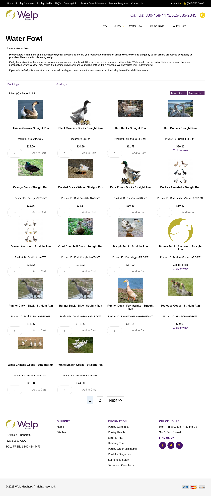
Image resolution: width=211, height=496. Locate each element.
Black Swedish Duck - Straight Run (81, 128)
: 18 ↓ (176, 93)
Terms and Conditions (121, 465)
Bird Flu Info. (115, 437)
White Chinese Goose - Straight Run (31, 364)
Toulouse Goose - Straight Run (180, 305)
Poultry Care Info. (25, 3)
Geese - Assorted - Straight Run (31, 246)
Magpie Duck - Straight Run (130, 246)
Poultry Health (44, 3)
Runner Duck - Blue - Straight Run (80, 305)
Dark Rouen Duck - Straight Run (130, 187)
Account (175, 3)
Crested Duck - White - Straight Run (80, 187)
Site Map (62, 432)
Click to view (180, 150)
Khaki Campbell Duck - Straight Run (80, 246)
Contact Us (137, 3)
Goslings (62, 84)
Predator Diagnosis (118, 3)
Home (10, 3)
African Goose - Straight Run (30, 128)
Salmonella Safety (119, 459)
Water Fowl (22, 48)
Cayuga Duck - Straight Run (30, 187)
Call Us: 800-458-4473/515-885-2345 (163, 15)
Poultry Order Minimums (93, 3)
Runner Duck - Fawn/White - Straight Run (130, 307)
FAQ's (58, 3)
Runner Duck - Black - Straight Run (30, 305)
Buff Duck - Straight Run (130, 128)
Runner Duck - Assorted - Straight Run (180, 248)
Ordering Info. (71, 3)
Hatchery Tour (116, 443)
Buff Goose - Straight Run (180, 128)
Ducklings (13, 84)
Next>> (115, 400)
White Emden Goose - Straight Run (81, 364)
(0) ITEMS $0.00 (194, 3)
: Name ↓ (195, 93)
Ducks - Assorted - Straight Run (180, 187)
